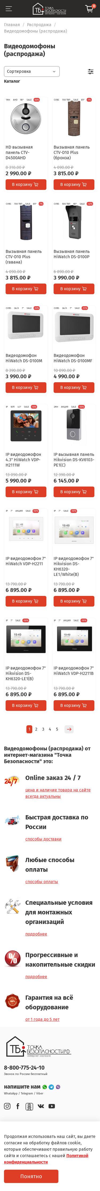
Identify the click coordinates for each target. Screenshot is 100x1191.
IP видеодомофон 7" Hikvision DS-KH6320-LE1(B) (26, 673)
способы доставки (43, 839)
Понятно (31, 1176)
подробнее (36, 934)
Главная (12, 24)
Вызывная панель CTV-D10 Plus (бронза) (72, 152)
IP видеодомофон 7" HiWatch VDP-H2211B (74, 671)
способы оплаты (41, 881)
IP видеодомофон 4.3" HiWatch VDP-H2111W (23, 460)
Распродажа (39, 24)
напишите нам (23, 1087)
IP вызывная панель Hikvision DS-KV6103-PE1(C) (74, 460)
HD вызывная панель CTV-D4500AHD (19, 152)
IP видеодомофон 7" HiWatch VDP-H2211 (26, 561)
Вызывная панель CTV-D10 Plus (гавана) (24, 257)
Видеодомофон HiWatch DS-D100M (24, 358)
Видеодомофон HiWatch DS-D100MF (73, 358)
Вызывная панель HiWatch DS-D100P (72, 254)
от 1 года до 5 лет (42, 1019)
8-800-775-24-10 (24, 1068)
